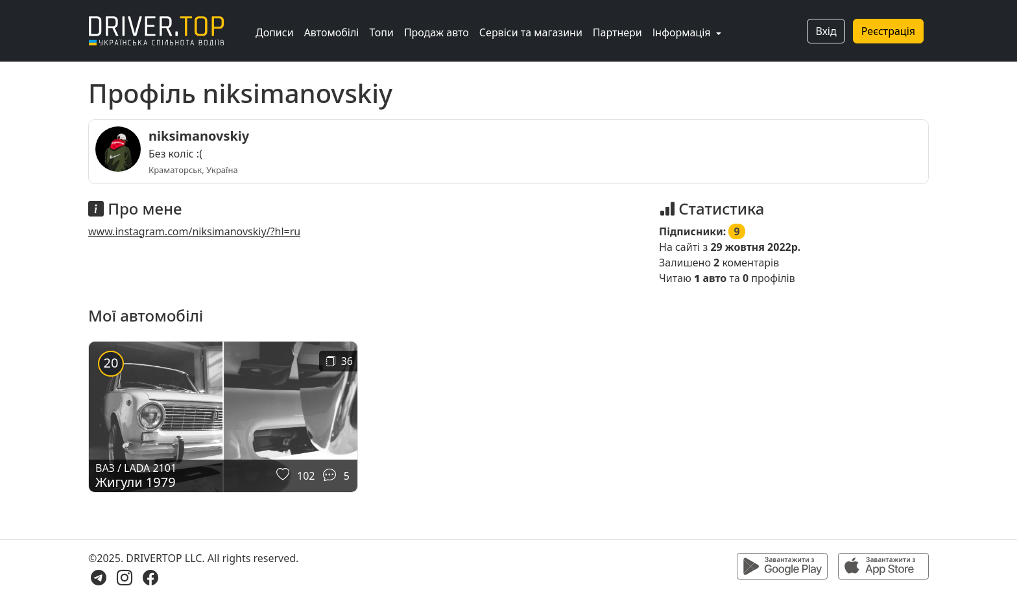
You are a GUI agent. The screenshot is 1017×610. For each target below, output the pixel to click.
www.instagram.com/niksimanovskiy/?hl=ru (194, 231)
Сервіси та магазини (530, 32)
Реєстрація (888, 31)
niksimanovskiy (199, 136)
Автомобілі (331, 32)
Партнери (617, 32)
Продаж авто (436, 32)
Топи (381, 32)
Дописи (275, 32)
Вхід (825, 31)
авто (710, 278)
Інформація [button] (682, 32)
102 (306, 476)
